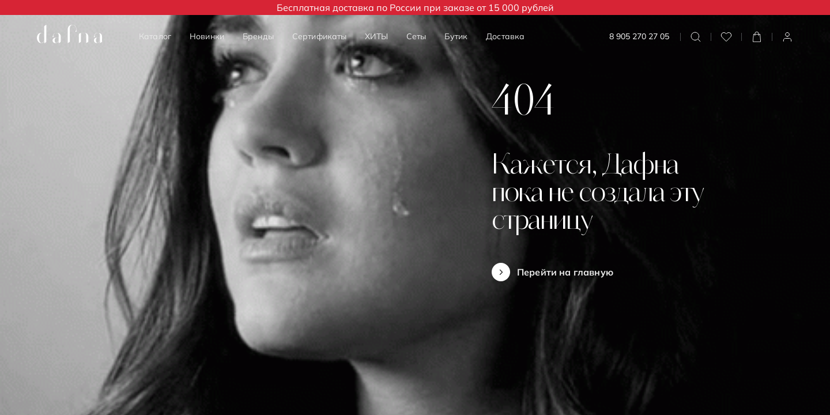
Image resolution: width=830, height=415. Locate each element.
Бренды (258, 36)
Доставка (505, 36)
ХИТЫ (376, 36)
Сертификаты (319, 36)
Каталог (155, 36)
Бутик (455, 36)
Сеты (416, 36)
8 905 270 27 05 (639, 37)
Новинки (207, 36)
